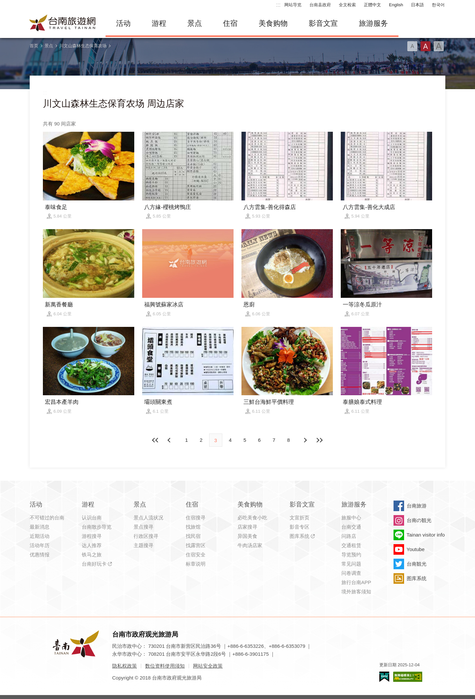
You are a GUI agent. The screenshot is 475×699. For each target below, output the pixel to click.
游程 (159, 23)
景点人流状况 (148, 517)
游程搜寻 (92, 536)
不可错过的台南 (47, 517)
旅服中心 (351, 517)
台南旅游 (417, 505)
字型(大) (439, 46)
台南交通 (351, 527)
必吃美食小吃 (252, 517)
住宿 (230, 23)
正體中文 (372, 4)
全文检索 (347, 4)
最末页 (319, 440)
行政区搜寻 (146, 536)
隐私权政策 (124, 666)
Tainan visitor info (426, 535)
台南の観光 (419, 520)
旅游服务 (373, 23)
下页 (169, 440)
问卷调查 (351, 573)
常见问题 (351, 564)
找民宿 (193, 536)
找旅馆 (193, 527)
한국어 (438, 4)
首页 (34, 45)
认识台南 (92, 517)
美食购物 (273, 23)
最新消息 (39, 527)
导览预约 (351, 554)
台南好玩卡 (94, 564)
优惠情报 (39, 554)
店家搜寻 (247, 527)
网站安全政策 (208, 666)
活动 (123, 23)
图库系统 (299, 536)
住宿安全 (196, 554)
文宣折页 (299, 517)
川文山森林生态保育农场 (83, 45)
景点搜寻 (143, 527)
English (396, 4)
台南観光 (417, 564)
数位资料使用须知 (165, 666)
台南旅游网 (62, 23)
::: (278, 5)
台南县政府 (320, 4)
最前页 (155, 440)
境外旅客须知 (356, 591)
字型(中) (425, 46)
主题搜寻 (143, 545)
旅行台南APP (356, 582)
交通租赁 (351, 545)
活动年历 (39, 545)
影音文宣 (323, 23)
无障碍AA (407, 677)
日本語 (417, 4)
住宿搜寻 (196, 517)
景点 (194, 23)
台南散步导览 (96, 527)
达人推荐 (92, 545)
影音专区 (299, 527)
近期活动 (39, 536)
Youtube (416, 549)
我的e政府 (384, 677)
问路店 (348, 536)
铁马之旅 (92, 554)
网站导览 (292, 4)
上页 (305, 440)
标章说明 (196, 564)
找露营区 (196, 545)
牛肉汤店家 (250, 545)
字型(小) (412, 46)
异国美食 (247, 536)
